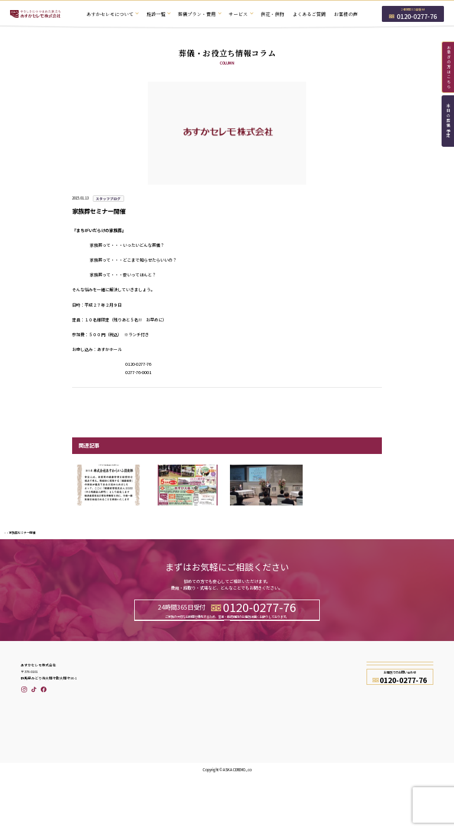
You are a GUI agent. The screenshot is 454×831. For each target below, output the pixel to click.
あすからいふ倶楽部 (248, 730)
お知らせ (237, 740)
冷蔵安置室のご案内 (136, 771)
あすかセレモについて (138, 730)
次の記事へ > (372, 402)
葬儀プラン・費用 (134, 750)
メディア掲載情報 (245, 761)
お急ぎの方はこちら (449, 67)
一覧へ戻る (227, 402)
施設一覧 (126, 740)
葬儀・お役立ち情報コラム (254, 771)
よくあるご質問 (309, 14)
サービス (126, 761)
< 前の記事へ (82, 402)
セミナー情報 (241, 750)
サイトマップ (312, 771)
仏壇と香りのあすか (136, 791)
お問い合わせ (179, 664)
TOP (7, 549)
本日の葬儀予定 (448, 121)
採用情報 (308, 740)
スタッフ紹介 (312, 730)
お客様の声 (346, 14)
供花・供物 (272, 14)
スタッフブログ (22, 549)
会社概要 (308, 719)
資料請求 (275, 664)
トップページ (130, 719)
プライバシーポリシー (320, 750)
